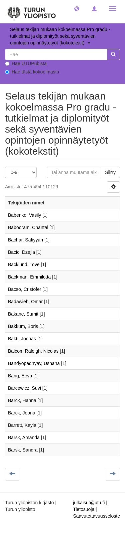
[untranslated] (56, 54)
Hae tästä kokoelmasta (32, 71)
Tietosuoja (83, 509)
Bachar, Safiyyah (25, 239)
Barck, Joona (21, 412)
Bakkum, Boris (23, 326)
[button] (77, 8)
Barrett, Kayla (22, 425)
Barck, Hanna (22, 400)
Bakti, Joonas (22, 338)
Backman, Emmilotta (29, 277)
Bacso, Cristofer (24, 289)
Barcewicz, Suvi (24, 388)
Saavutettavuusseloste (96, 516)
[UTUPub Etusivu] (31, 11)
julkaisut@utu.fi (89, 502)
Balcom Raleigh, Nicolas (33, 351)
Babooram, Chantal (28, 227)
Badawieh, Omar (25, 301)
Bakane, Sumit (23, 314)
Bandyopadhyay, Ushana (34, 363)
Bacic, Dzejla (21, 252)
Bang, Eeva (20, 375)
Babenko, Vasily (24, 215)
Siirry (110, 172)
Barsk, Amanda (24, 437)
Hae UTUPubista (26, 63)
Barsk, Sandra (23, 450)
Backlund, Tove (24, 264)
